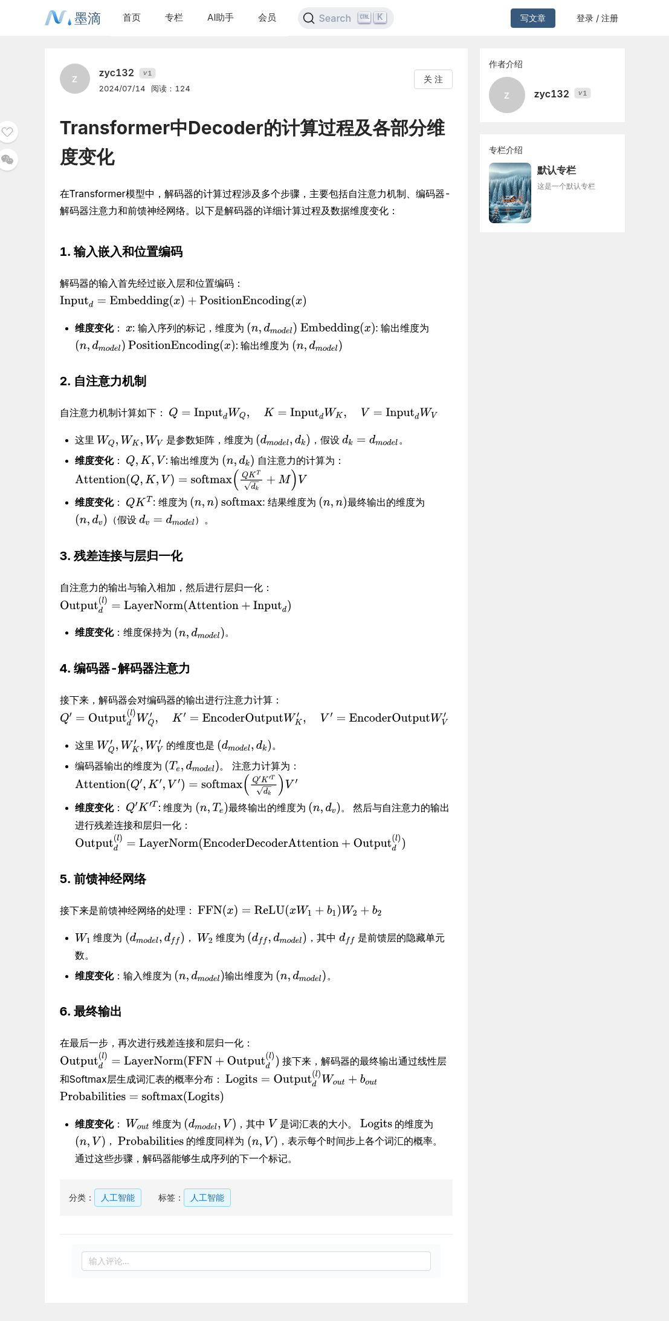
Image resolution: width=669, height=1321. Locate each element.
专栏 (174, 17)
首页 (132, 17)
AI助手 (220, 17)
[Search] (346, 18)
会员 (267, 17)
